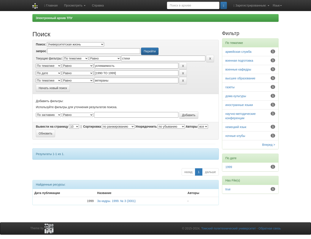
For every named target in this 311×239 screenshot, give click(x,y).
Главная (50, 5)
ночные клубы (235, 136)
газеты (230, 87)
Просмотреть (75, 5)
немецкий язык (235, 127)
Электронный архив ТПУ (54, 18)
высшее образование (240, 78)
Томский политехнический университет (228, 228)
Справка (98, 5)
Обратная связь (270, 228)
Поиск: (41, 44)
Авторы (191, 126)
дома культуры (235, 96)
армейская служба (238, 51)
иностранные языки (239, 105)
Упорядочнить (146, 126)
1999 (228, 167)
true (228, 189)
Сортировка (92, 126)
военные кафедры (238, 69)
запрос (41, 51)
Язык (277, 5)
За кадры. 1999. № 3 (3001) (116, 201)
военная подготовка (239, 60)
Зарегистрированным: (251, 5)
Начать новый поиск (53, 88)
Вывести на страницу (52, 126)
